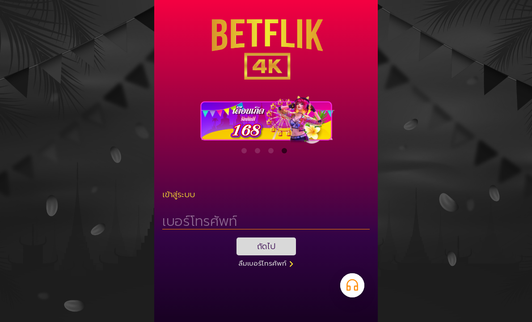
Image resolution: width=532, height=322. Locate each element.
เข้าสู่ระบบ (178, 195)
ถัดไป (266, 246)
